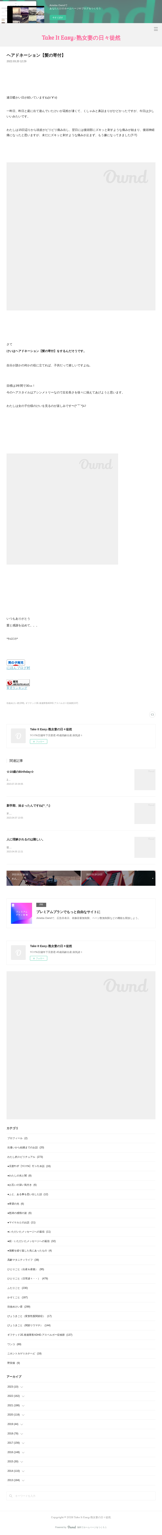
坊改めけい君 (18, 1307)
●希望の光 (15, 1204)
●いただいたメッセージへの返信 (29, 1232)
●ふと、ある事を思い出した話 (27, 1194)
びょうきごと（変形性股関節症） (29, 1316)
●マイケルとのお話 (21, 1223)
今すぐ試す (58, 17)
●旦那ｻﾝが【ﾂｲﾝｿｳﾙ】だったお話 (29, 1166)
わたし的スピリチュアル (25, 1157)
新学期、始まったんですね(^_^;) (28, 805)
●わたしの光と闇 (19, 1176)
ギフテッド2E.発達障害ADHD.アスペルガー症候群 (39, 1335)
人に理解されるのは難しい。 (26, 839)
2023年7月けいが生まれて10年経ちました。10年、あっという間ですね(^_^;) (50, 779)
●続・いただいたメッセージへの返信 (31, 1241)
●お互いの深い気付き (21, 1185)
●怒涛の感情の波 (19, 1213)
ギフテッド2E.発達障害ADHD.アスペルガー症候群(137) (52, 703)
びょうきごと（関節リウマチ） (28, 1326)
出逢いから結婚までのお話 (25, 1148)
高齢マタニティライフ (23, 1260)
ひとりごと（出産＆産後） (25, 1269)
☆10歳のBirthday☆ (20, 771)
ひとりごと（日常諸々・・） (27, 1279)
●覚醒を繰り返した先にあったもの (29, 1251)
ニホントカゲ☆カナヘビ (24, 1354)
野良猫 (13, 1363)
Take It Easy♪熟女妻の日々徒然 (81, 37)
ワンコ (14, 1344)
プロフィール (17, 1138)
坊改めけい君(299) (15, 703)
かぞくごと (17, 1297)
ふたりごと (17, 1288)
